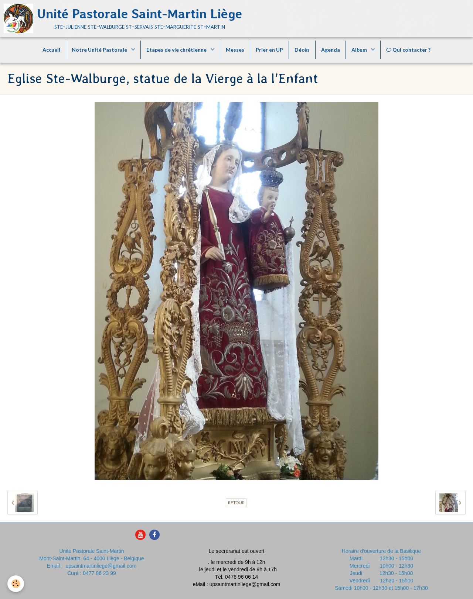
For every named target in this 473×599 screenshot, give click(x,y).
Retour (236, 502)
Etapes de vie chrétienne (177, 50)
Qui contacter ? (408, 50)
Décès (302, 50)
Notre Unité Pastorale (100, 50)
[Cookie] (15, 583)
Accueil (51, 50)
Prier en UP (269, 50)
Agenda (330, 50)
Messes (235, 50)
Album (359, 50)
